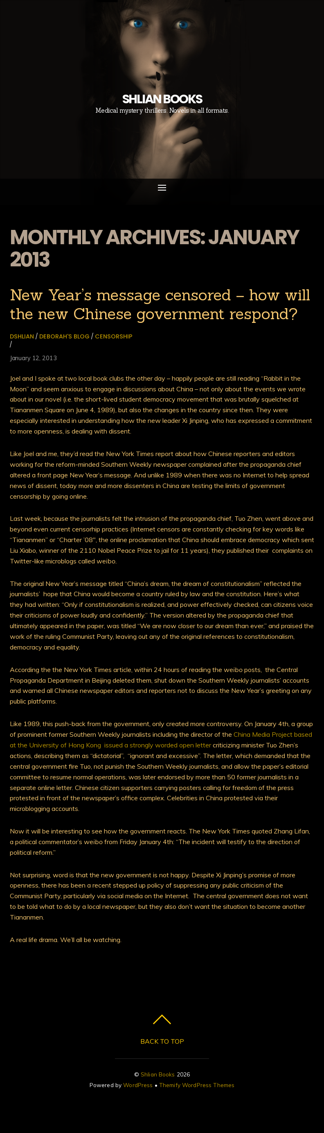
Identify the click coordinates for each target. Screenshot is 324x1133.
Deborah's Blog (64, 336)
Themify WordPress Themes (196, 1084)
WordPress (138, 1084)
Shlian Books (158, 1074)
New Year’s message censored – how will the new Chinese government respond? (160, 304)
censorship (114, 336)
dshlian (22, 336)
